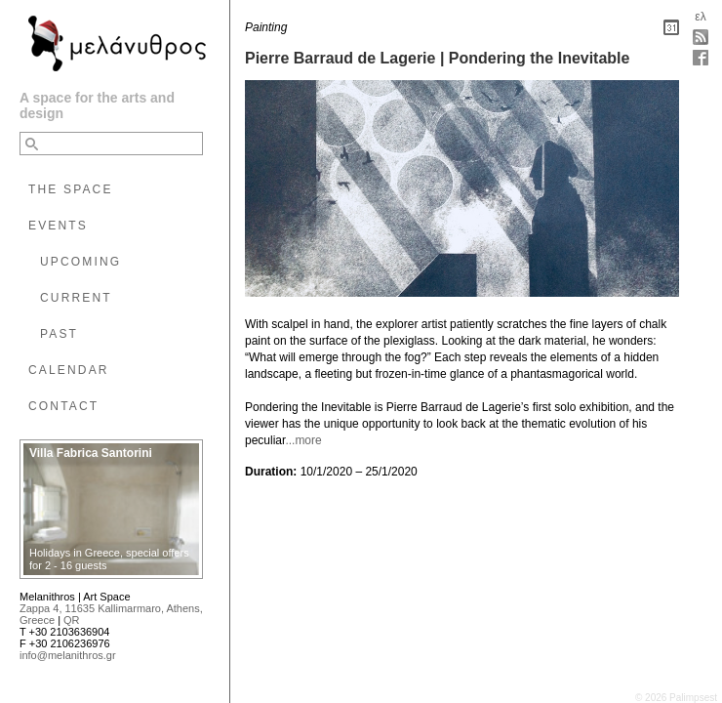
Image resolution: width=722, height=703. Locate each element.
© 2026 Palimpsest (676, 697)
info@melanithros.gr (68, 655)
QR (71, 620)
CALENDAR (68, 370)
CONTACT (63, 406)
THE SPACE (70, 189)
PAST (59, 334)
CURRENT (76, 298)
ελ (700, 16)
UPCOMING (80, 262)
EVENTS (58, 225)
